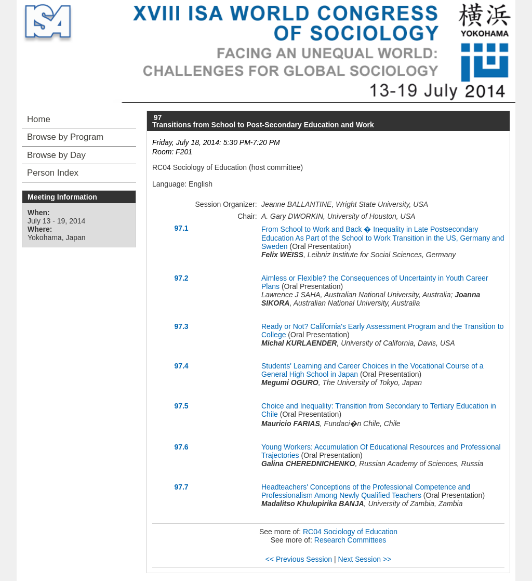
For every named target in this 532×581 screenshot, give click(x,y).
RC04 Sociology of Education (350, 531)
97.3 (181, 326)
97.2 (181, 278)
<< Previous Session (298, 559)
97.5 (181, 406)
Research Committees (350, 540)
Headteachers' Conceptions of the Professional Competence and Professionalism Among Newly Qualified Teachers (365, 491)
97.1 (181, 228)
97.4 (181, 366)
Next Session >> (365, 559)
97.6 (181, 447)
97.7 (181, 487)
